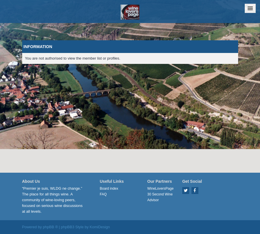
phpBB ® (50, 227)
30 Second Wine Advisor (160, 197)
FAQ (103, 194)
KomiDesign (100, 227)
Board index (109, 189)
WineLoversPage (160, 189)
